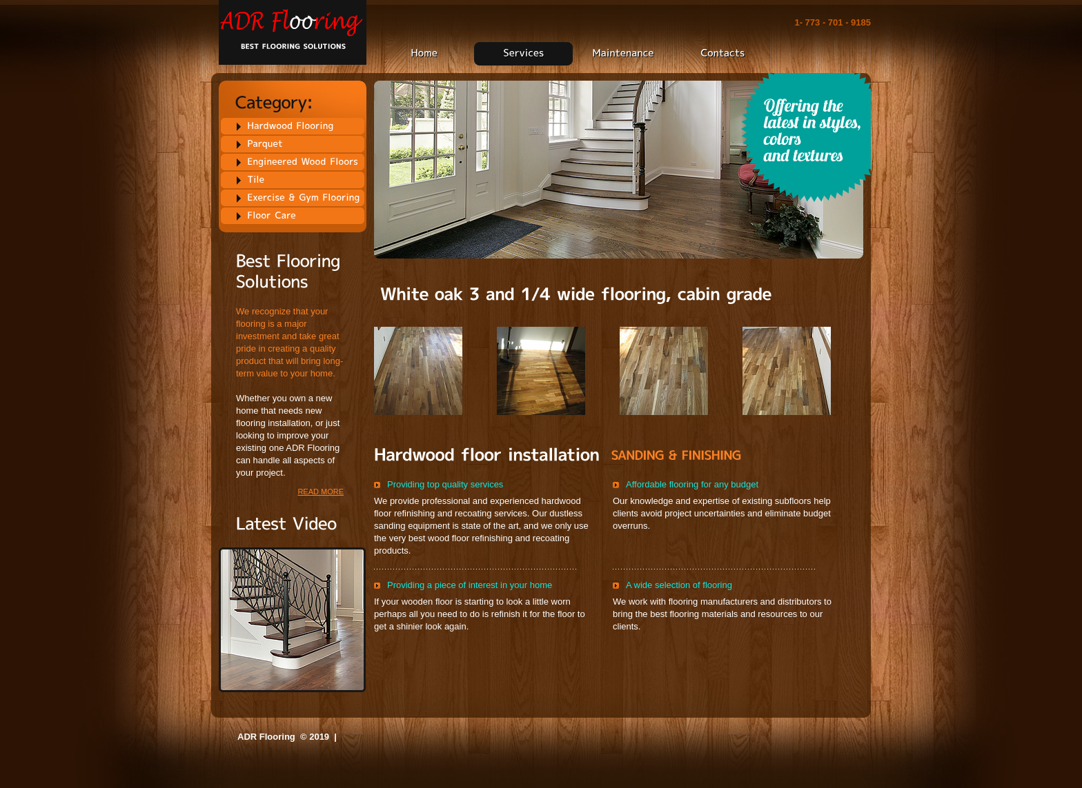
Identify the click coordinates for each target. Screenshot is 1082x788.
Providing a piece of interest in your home (469, 585)
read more (320, 491)
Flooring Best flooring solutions (292, 32)
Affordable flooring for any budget (692, 484)
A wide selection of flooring (679, 585)
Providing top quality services (445, 484)
